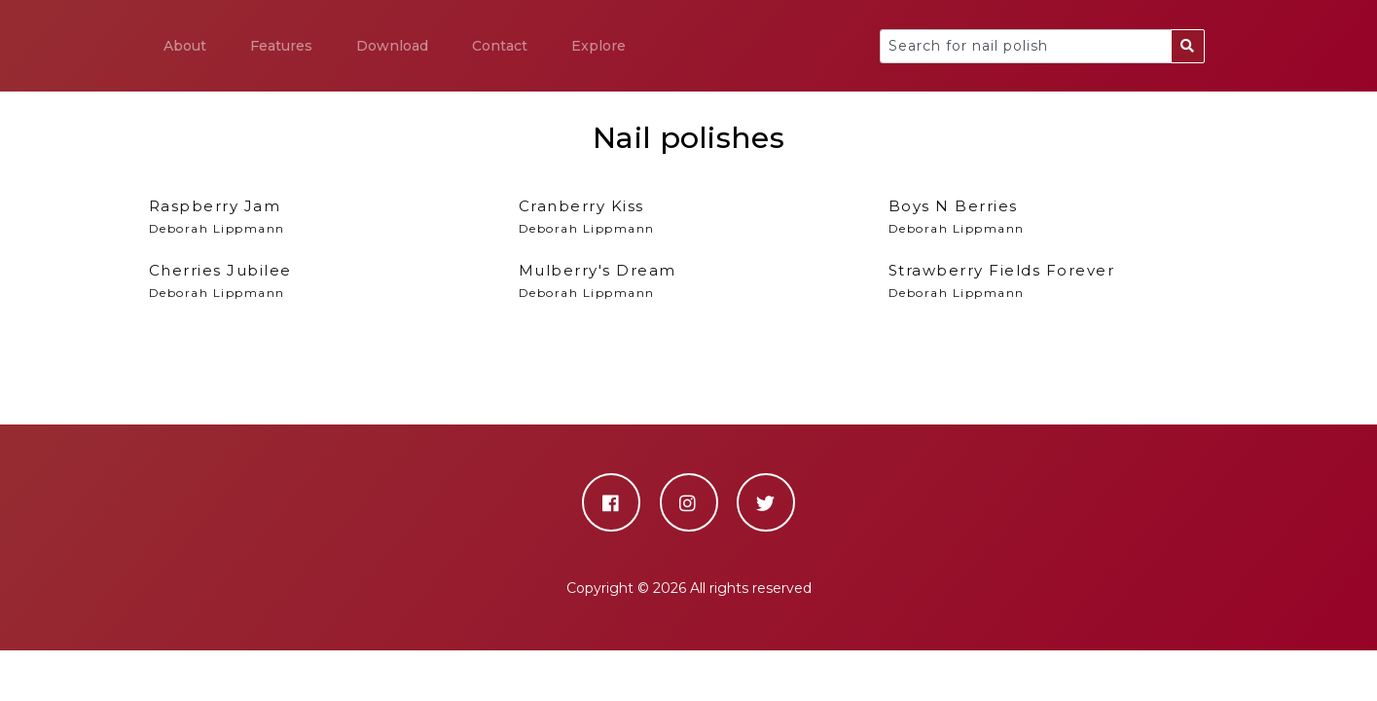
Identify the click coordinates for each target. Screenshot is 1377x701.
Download (392, 46)
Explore (598, 46)
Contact (499, 46)
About (184, 46)
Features (281, 46)
